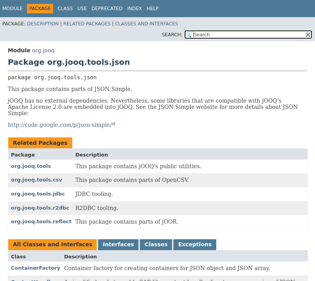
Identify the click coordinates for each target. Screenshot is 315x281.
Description (43, 24)
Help (153, 8)
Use (82, 8)
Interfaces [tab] (118, 244)
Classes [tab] (155, 244)
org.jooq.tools (31, 166)
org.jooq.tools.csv (36, 180)
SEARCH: (172, 34)
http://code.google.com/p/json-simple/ (60, 125)
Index (134, 8)
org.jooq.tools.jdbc (38, 194)
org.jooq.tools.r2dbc (40, 208)
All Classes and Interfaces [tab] (52, 244)
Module (12, 8)
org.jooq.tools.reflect (41, 221)
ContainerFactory (35, 268)
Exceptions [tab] (195, 244)
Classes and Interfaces (146, 24)
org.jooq (43, 50)
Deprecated (107, 8)
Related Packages (86, 24)
